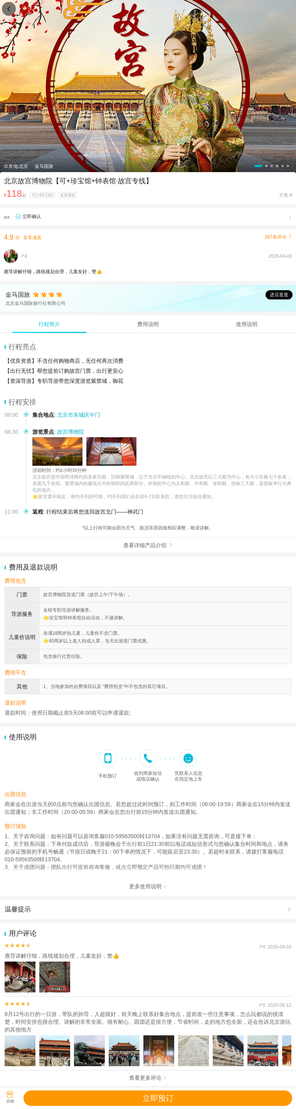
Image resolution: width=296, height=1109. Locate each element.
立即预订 (158, 1098)
